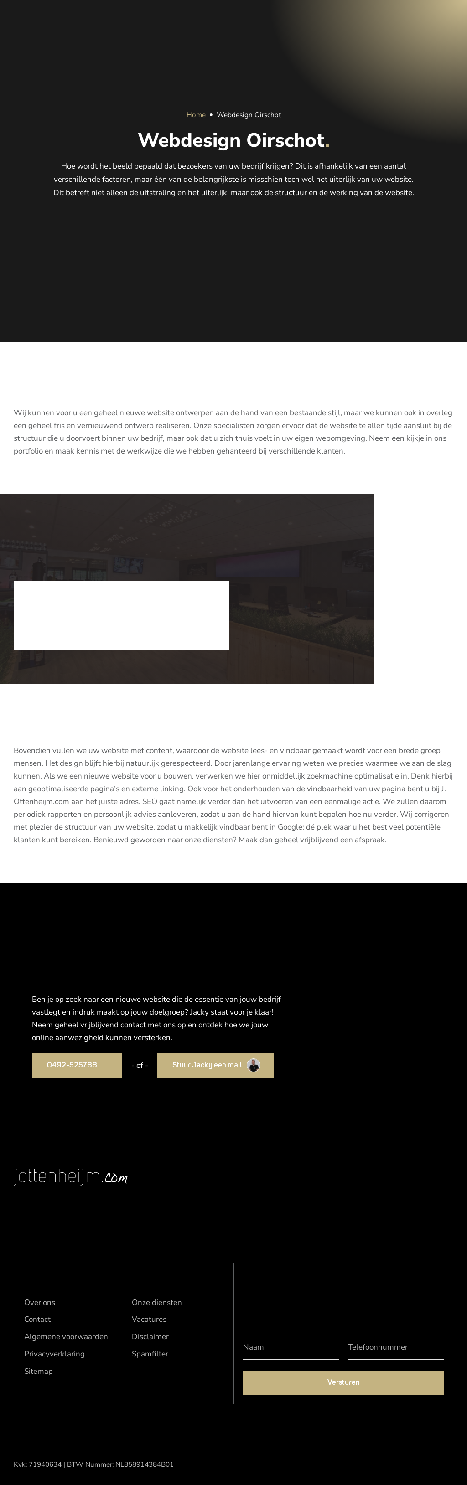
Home (196, 114)
